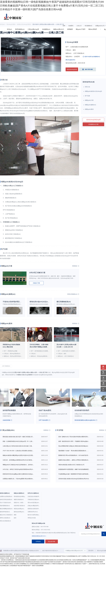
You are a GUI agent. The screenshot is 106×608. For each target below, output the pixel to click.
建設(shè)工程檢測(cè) (6, 514)
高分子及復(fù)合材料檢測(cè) (8, 502)
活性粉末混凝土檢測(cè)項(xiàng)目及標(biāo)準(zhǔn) (73, 478)
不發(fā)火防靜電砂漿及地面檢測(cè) (16, 302)
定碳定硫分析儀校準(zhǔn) (35, 496)
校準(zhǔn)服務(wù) (33, 493)
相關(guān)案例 (89, 109)
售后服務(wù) (88, 25)
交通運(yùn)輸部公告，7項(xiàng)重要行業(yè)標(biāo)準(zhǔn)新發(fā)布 (23, 478)
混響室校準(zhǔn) (33, 511)
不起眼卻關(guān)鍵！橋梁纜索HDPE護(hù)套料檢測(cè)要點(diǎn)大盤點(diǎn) (80, 474)
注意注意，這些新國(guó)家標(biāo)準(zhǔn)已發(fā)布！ (18, 460)
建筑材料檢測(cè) (5, 511)
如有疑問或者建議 (9, 410)
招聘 (64, 25)
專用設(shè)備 (32, 518)
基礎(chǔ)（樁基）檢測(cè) (21, 502)
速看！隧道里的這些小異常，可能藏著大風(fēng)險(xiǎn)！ (74, 441)
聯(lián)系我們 (92, 29)
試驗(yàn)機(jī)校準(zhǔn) (35, 505)
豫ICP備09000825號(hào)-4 (50, 550)
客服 (103, 368)
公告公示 (79, 25)
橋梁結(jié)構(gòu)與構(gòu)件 (22, 508)
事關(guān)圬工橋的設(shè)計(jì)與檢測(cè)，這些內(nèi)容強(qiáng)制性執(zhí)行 (25, 464)
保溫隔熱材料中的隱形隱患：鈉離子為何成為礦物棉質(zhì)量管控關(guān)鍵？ (80, 469)
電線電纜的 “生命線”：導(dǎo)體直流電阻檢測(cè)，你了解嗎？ (76, 450)
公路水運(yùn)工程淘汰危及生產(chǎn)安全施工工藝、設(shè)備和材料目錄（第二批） (27, 446)
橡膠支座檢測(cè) (19, 499)
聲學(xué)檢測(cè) (5, 518)
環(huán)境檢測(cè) (5, 521)
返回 (103, 390)
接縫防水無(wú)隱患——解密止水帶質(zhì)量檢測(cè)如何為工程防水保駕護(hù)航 (81, 460)
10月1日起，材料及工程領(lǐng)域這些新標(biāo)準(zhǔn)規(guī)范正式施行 (24, 469)
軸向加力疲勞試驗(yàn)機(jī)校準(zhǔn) (38, 514)
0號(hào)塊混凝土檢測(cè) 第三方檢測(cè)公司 (71, 464)
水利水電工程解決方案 (37, 272)
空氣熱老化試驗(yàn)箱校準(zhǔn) (37, 499)
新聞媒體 (70, 29)
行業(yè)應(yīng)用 (33, 29)
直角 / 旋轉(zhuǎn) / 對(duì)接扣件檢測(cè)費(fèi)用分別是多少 (75, 436)
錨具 (15, 518)
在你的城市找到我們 (82, 410)
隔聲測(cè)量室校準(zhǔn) (35, 508)
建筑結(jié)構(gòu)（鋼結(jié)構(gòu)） (24, 511)
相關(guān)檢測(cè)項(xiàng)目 (93, 91)
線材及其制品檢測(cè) (6, 499)
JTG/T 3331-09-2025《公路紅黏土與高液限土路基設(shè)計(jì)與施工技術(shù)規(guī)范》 (28, 450)
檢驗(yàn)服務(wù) (19, 493)
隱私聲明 (90, 550)
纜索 (15, 514)
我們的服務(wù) (19, 29)
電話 (103, 379)
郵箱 (103, 384)
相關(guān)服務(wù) (90, 104)
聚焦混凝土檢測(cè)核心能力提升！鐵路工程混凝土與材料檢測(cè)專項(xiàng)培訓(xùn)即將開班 (30, 436)
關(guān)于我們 (80, 29)
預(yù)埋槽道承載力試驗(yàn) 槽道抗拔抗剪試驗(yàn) (73, 446)
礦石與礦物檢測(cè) (64, 302)
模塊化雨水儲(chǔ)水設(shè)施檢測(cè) (44, 302)
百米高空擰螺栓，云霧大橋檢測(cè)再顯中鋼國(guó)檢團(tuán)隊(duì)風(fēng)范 (39, 347)
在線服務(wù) (46, 29)
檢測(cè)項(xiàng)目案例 (25, 374)
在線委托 (70, 25)
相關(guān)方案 (89, 100)
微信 (103, 373)
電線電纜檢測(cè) (5, 505)
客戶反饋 (87, 95)
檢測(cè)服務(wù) (5, 493)
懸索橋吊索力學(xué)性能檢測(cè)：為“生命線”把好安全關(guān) (76, 455)
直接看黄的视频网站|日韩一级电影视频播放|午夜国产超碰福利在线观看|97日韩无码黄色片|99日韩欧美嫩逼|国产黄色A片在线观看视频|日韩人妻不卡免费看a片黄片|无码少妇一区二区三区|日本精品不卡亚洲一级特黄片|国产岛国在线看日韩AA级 (52, 5)
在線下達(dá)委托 (45, 410)
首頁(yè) (9, 29)
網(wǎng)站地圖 (101, 550)
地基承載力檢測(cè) (19, 505)
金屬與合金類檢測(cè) (6, 496)
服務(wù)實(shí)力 (58, 29)
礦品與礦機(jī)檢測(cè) (6, 508)
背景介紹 (87, 87)
